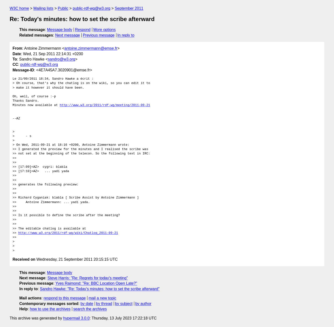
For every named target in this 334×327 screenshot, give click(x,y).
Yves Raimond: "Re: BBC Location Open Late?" (96, 283)
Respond (83, 30)
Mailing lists (43, 8)
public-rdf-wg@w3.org (91, 8)
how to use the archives (50, 309)
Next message (67, 35)
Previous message (99, 35)
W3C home (19, 8)
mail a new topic (102, 298)
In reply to (125, 35)
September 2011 (129, 8)
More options (104, 30)
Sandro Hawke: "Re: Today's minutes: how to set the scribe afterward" (99, 289)
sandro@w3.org (61, 59)
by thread (104, 304)
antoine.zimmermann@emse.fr (90, 48)
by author (143, 304)
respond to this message (64, 298)
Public (63, 8)
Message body (59, 30)
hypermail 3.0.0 (76, 318)
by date (86, 304)
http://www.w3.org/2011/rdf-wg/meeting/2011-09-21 (105, 105)
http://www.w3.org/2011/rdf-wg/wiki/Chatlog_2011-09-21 (68, 233)
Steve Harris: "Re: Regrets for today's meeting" (88, 278)
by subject (123, 304)
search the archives (90, 309)
